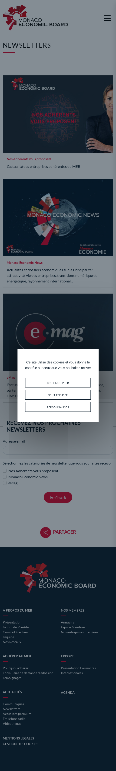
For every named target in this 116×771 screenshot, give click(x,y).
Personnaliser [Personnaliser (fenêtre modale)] (58, 407)
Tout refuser (58, 394)
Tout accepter (58, 382)
